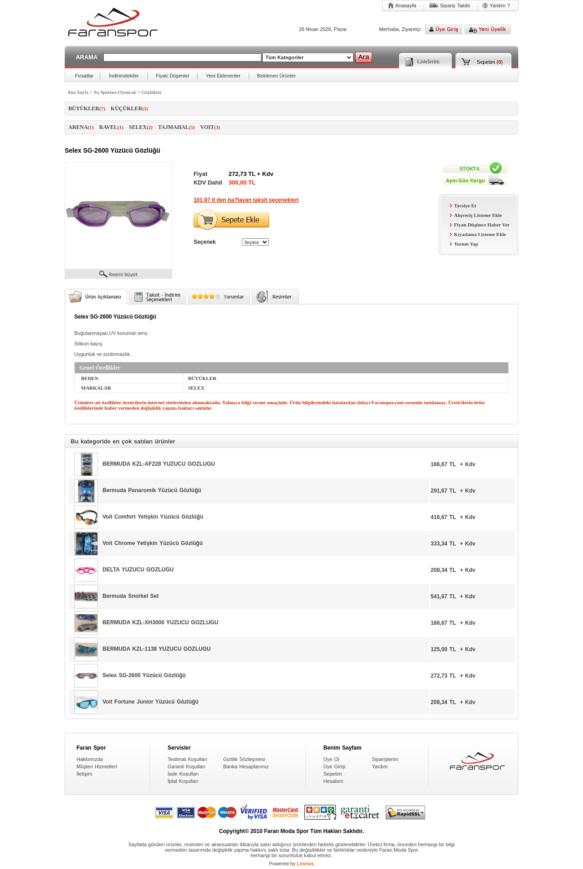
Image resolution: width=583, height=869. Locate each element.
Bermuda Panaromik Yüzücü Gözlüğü (151, 490)
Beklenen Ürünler (276, 75)
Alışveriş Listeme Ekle (476, 215)
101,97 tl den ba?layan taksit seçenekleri (246, 200)
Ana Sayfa (77, 92)
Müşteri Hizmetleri (97, 766)
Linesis (305, 863)
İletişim (84, 773)
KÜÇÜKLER (129, 108)
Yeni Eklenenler (223, 75)
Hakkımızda (90, 759)
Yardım (380, 766)
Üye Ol (331, 759)
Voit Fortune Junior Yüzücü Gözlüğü (150, 702)
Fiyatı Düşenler (172, 75)
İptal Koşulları (183, 781)
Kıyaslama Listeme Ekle (478, 234)
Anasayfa (405, 5)
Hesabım (333, 781)
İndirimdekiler (123, 75)
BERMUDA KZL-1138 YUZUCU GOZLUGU (156, 649)
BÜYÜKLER (86, 108)
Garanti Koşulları (186, 766)
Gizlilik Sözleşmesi (244, 759)
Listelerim (428, 61)
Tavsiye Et (463, 205)
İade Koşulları (183, 773)
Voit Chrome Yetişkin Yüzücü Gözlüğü (152, 543)
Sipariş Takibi (455, 5)
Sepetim (486, 62)
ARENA (81, 127)
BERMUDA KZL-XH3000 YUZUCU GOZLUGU (160, 622)
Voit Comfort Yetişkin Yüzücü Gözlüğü (152, 517)
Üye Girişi (334, 766)
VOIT (210, 127)
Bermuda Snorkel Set (130, 596)
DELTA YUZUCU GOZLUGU (138, 569)
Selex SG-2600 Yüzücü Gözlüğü (144, 675)
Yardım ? (500, 5)
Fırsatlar (84, 75)
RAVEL (111, 127)
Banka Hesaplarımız (246, 766)
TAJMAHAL (176, 127)
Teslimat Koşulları (187, 759)
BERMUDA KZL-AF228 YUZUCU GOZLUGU (158, 464)
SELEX (141, 127)
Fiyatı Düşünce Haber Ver (480, 224)
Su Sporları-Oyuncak (115, 92)
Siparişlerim (385, 759)
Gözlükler (152, 92)
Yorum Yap (464, 244)
